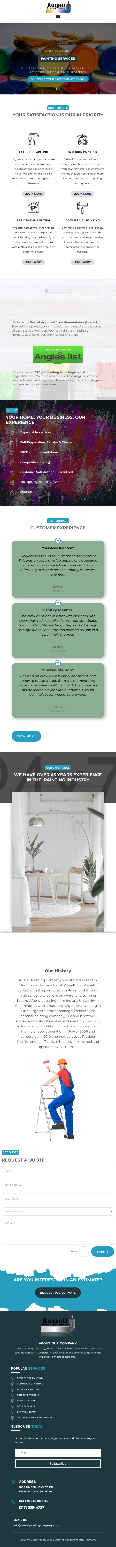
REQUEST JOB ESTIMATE (58, 1292)
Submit (102, 1251)
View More (26, 736)
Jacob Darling (55, 1539)
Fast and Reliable (58, 51)
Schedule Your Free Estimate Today (58, 79)
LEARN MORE (33, 193)
